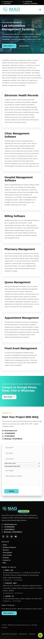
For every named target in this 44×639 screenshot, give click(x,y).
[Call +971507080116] (11, 3)
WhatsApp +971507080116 (12, 439)
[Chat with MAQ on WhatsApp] (40, 635)
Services (6, 550)
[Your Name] (22, 447)
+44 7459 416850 (16, 601)
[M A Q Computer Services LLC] (10, 509)
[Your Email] (22, 453)
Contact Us (6, 560)
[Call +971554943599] (33, 1)
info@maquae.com (9, 431)
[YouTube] (15, 536)
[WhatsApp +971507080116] (33, 3)
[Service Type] (22, 463)
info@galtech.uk (7, 601)
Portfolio (6, 557)
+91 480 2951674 (18, 593)
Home (5, 545)
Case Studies (7, 555)
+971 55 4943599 (18, 580)
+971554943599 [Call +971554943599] (8, 433)
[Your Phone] (22, 459)
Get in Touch (9, 46)
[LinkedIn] (11, 536)
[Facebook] (3, 536)
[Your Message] (22, 480)
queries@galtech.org (8, 593)
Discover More (24, 46)
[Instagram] (7, 536)
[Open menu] (40, 10)
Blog (4, 563)
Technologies (7, 552)
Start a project (9, 613)
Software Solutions (9, 547)
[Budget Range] (22, 466)
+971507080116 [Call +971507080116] (8, 436)
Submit (11, 491)
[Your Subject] (22, 470)
